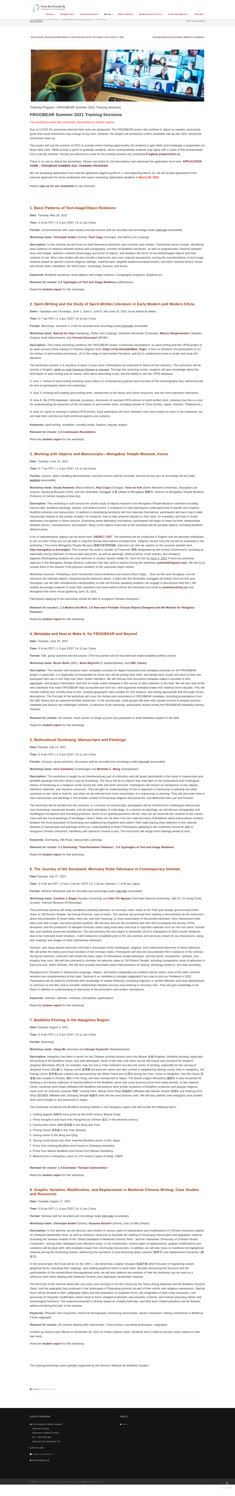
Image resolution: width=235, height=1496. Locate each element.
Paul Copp (96, 237)
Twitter (204, 1481)
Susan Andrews (64, 487)
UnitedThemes (97, 1482)
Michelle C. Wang (108, 769)
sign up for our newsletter (56, 186)
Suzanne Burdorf (100, 1223)
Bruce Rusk (61, 663)
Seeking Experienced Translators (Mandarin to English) (178, 37)
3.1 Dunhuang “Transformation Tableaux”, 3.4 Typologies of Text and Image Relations (116, 847)
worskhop (46, 1389)
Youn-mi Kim (133, 487)
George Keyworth (97, 1049)
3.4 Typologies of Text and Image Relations (87, 282)
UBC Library (138, 663)
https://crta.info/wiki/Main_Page (124, 349)
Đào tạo (107, 14)
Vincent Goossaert (84, 337)
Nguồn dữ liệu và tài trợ (150, 14)
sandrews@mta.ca (174, 587)
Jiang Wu (60, 1049)
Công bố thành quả (88, 14)
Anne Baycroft (89, 663)
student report (52, 289)
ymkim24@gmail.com (171, 562)
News (53, 1389)
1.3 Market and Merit (73, 607)
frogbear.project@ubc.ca (43, 1454)
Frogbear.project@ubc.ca (163, 154)
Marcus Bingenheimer (175, 333)
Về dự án (50, 14)
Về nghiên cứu (67, 14)
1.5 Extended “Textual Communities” (83, 1167)
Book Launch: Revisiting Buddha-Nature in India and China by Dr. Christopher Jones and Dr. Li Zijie (77, 37)
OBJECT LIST (103, 536)
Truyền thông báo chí (177, 14)
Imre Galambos (64, 769)
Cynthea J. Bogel (65, 898)
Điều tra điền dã (125, 14)
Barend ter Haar (64, 333)
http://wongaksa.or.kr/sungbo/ (50, 549)
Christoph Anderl (65, 237)
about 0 (125, 1424)
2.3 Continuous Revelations (77, 431)
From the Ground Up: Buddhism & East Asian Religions (58, 1482)
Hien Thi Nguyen (120, 898)
